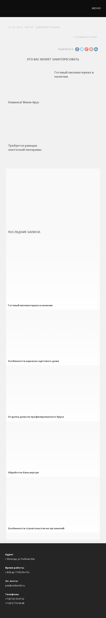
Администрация (48, 27)
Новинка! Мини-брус (23, 102)
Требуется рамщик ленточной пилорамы (24, 147)
